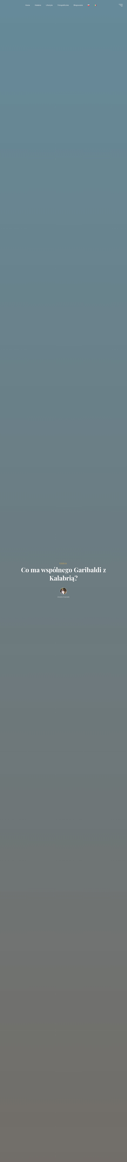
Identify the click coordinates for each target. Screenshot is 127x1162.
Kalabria (63, 563)
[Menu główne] (121, 5)
